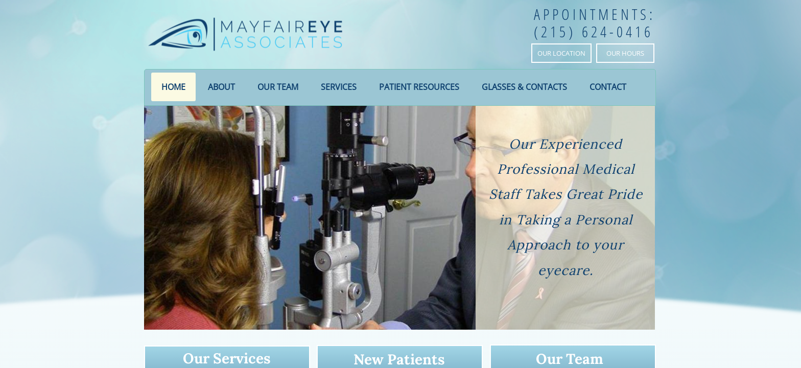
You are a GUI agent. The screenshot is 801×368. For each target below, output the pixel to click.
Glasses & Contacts (524, 87)
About (221, 87)
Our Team (277, 87)
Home (173, 87)
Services (339, 87)
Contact (608, 87)
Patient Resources (419, 87)
